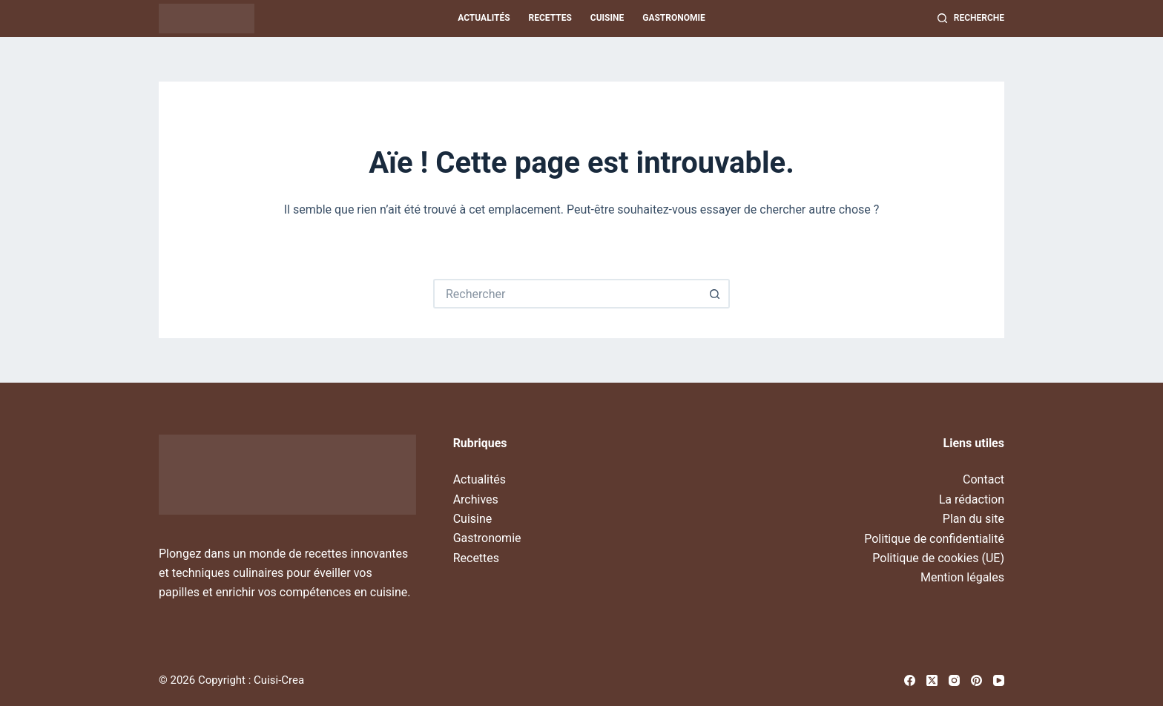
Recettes (550, 18)
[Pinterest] (976, 680)
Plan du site (973, 519)
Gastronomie (673, 18)
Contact (983, 479)
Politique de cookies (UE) (938, 558)
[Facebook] (909, 680)
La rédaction (971, 499)
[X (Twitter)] (932, 680)
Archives (475, 499)
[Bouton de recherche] (715, 294)
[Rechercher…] (566, 294)
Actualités (484, 18)
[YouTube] (998, 680)
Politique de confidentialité (934, 539)
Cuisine (607, 18)
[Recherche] (971, 18)
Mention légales (962, 577)
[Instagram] (954, 680)
